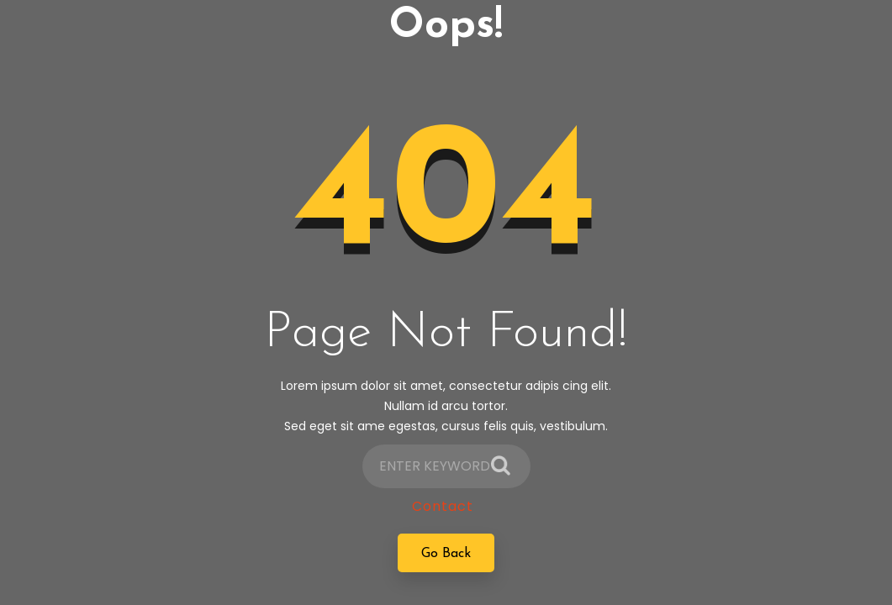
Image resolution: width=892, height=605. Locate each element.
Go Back (446, 559)
